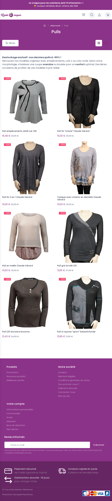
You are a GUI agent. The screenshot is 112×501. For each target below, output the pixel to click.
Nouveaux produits (16, 374)
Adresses (11, 419)
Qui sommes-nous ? (68, 382)
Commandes (13, 411)
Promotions (12, 370)
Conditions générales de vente (74, 378)
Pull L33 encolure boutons (16, 330)
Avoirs (10, 415)
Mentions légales (66, 374)
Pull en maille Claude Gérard (17, 264)
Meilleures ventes (15, 378)
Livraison (62, 370)
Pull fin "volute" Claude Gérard (73, 131)
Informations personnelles (20, 407)
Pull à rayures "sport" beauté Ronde (76, 330)
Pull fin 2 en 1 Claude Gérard (17, 196)
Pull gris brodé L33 (67, 264)
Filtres (10, 43)
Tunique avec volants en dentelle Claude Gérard (79, 198)
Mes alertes (12, 427)
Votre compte (16, 402)
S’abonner (98, 442)
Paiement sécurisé (67, 386)
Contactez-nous (66, 390)
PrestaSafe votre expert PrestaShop (17, 492)
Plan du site (64, 394)
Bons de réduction (16, 423)
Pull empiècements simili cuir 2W (19, 131)
